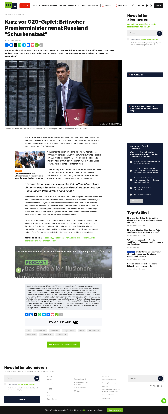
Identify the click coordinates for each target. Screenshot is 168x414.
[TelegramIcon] (139, 5)
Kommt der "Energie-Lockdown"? (140, 147)
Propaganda (31, 334)
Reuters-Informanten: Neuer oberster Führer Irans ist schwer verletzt (143, 265)
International (61, 334)
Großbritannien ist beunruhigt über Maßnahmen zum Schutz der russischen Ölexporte (144, 254)
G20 (28, 330)
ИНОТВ (49, 389)
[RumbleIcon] (147, 5)
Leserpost (81, 5)
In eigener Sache (108, 395)
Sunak (81, 330)
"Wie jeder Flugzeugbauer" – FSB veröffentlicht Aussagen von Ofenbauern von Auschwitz (145, 242)
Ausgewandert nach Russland (81, 383)
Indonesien (54, 330)
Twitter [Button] (22, 399)
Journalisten (93, 5)
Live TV (25, 5)
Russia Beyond (52, 399)
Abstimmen (136, 201)
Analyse (45, 5)
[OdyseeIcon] (151, 5)
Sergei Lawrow (69, 330)
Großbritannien (40, 330)
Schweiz (106, 5)
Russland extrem (80, 388)
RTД (48, 392)
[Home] (11, 5)
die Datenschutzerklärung (149, 39)
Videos (72, 5)
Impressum (105, 376)
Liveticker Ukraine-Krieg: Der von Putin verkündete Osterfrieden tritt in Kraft (143, 231)
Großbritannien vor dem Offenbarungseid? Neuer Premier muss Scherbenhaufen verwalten (29, 176)
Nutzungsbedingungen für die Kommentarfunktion (111, 390)
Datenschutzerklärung (109, 379)
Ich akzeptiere (144, 39)
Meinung (53, 5)
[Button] (159, 33)
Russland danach (80, 379)
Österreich (121, 5)
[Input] (145, 33)
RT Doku (77, 391)
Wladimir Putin (94, 330)
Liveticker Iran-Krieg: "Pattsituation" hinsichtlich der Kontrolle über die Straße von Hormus (144, 220)
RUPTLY (50, 396)
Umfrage (62, 5)
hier (84, 410)
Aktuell (36, 5)
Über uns (105, 386)
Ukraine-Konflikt (46, 334)
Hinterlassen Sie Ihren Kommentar (63, 344)
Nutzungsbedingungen (110, 383)
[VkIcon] (143, 5)
